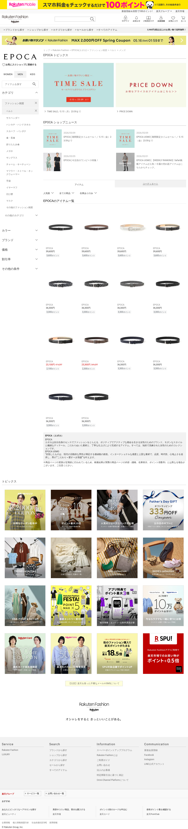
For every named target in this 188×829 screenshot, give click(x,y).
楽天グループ (162, 11)
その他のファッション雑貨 (19, 207)
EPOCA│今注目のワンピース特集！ (81, 160)
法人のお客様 (103, 768)
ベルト (9, 111)
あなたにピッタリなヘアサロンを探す (19, 807)
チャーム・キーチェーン (18, 164)
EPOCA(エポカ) (79, 50)
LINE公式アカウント (154, 762)
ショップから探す (58, 753)
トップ (46, 50)
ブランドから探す (58, 748)
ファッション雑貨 (14, 103)
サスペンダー (13, 118)
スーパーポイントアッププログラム (114, 748)
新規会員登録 (151, 748)
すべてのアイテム (58, 768)
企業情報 (6, 820)
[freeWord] (20, 84)
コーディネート (150, 184)
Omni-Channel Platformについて (113, 778)
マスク (9, 201)
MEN (20, 74)
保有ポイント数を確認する (159, 807)
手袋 (8, 181)
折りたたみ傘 (13, 144)
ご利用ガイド (103, 758)
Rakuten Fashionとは (107, 753)
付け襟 (9, 194)
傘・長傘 (10, 138)
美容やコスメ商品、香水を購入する (69, 807)
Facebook (149, 753)
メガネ (9, 151)
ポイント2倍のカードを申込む (113, 807)
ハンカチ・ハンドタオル (18, 124)
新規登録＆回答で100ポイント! (137, 11)
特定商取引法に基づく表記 (110, 773)
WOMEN (8, 74)
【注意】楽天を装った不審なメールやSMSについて (94, 681)
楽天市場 (179, 11)
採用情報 (53, 820)
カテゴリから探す (58, 758)
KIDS (32, 74)
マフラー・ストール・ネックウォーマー (19, 173)
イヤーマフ (11, 187)
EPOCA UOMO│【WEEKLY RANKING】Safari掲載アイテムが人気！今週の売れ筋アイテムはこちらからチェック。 (159, 164)
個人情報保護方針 (21, 820)
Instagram (149, 757)
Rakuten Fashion (61, 50)
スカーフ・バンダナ (16, 131)
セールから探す (57, 763)
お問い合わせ (103, 763)
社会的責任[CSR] (39, 820)
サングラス (11, 157)
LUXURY (6, 752)
